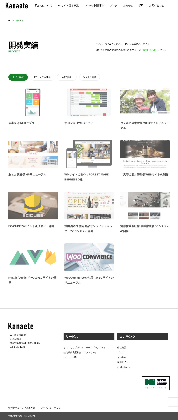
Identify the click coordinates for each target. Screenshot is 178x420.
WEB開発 (66, 77)
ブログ (113, 5)
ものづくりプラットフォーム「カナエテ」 (85, 347)
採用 (141, 5)
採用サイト (122, 362)
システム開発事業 (94, 5)
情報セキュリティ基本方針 (21, 408)
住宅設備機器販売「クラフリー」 (80, 352)
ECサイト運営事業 (68, 5)
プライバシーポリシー (52, 408)
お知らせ (128, 5)
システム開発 (89, 77)
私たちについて (43, 5)
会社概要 (121, 347)
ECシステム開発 (42, 77)
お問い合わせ (156, 5)
